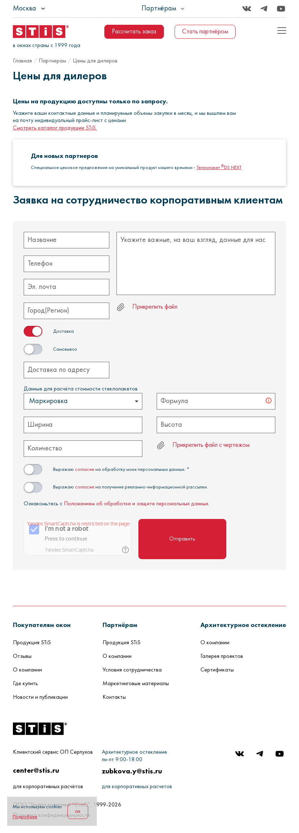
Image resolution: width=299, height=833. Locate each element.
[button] (42, 624)
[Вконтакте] (247, 9)
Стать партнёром (205, 32)
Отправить (182, 539)
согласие (84, 469)
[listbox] (49, 8)
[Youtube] (281, 9)
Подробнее (25, 817)
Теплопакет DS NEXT (218, 167)
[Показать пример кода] (281, 30)
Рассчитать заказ (134, 32)
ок (78, 811)
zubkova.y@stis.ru (132, 771)
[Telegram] (264, 9)
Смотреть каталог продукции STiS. (55, 128)
